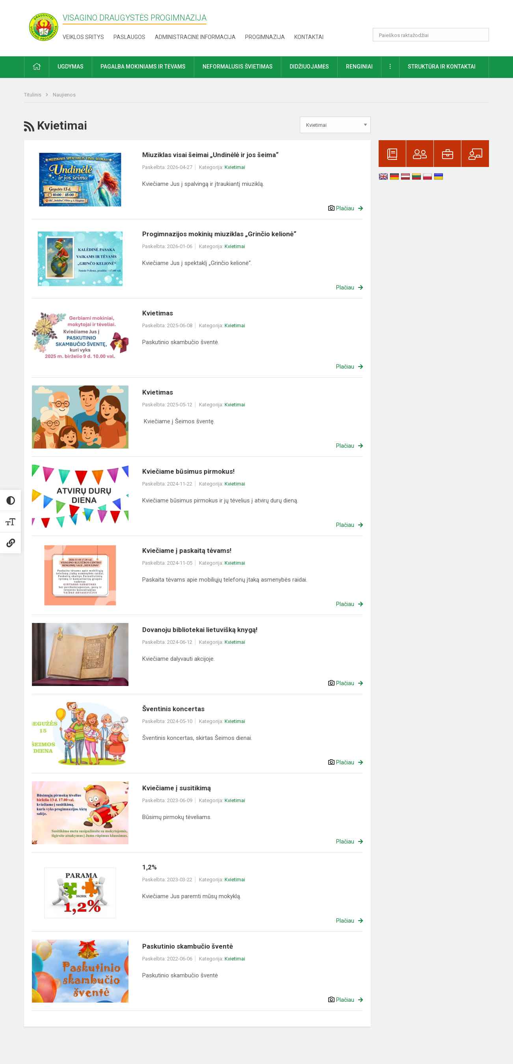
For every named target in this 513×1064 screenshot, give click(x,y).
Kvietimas (157, 313)
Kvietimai (235, 167)
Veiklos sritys (83, 37)
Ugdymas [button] (71, 66)
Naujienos (64, 95)
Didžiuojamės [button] (309, 66)
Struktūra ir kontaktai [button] (442, 66)
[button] (435, 16)
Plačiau (345, 208)
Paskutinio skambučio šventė (187, 946)
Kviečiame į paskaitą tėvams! (187, 550)
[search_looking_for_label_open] (480, 34)
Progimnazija (265, 37)
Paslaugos (129, 37)
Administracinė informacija (195, 37)
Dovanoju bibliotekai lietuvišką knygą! (200, 630)
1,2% (149, 867)
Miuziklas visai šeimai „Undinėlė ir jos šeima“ (210, 155)
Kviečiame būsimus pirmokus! (188, 471)
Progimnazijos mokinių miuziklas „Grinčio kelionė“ (219, 234)
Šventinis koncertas (173, 709)
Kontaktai (308, 37)
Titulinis (33, 95)
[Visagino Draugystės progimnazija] (43, 26)
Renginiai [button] (359, 66)
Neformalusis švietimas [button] (238, 66)
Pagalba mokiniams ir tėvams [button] (143, 66)
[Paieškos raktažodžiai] (431, 34)
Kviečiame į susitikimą (176, 788)
